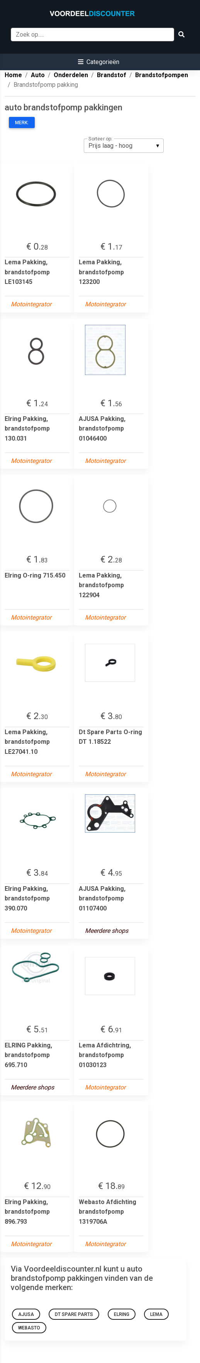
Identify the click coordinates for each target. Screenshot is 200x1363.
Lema (156, 1314)
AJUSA (26, 1314)
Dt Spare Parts (74, 1314)
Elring (121, 1314)
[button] (98, 62)
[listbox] (124, 145)
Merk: (22, 122)
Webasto (29, 1328)
